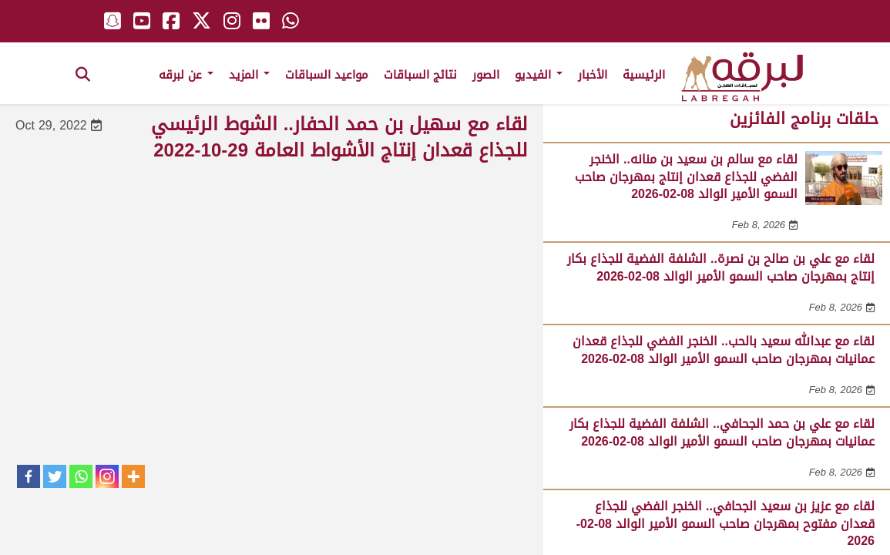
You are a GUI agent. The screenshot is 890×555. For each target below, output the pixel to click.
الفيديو (539, 75)
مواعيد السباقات (326, 75)
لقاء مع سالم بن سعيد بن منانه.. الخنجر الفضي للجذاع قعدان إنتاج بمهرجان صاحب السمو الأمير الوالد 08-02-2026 (686, 176)
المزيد (249, 75)
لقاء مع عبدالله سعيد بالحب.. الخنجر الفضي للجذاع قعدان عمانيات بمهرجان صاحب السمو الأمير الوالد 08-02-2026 (724, 349)
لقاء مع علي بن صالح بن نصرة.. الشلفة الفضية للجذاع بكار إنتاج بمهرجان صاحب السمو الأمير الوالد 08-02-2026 (721, 267)
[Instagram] (107, 476)
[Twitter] (54, 476)
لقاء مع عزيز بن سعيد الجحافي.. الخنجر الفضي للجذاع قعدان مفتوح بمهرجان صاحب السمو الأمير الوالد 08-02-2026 (725, 523)
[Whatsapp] (80, 476)
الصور (485, 75)
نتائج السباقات (420, 75)
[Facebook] (28, 476)
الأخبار (592, 75)
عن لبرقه (186, 75)
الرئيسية (644, 75)
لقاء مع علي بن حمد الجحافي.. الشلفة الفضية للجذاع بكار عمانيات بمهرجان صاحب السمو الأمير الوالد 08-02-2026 (722, 432)
